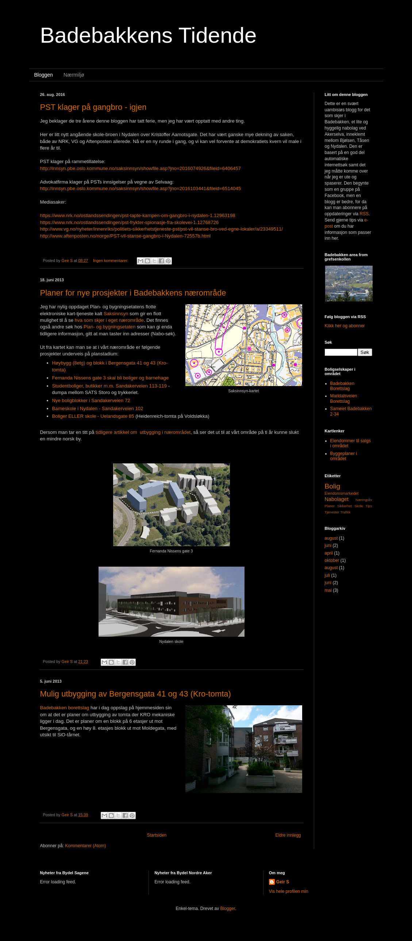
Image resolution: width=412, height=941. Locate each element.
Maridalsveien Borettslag (343, 398)
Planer (330, 506)
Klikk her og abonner (345, 325)
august (331, 538)
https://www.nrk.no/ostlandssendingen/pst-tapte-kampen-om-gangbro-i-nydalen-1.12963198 (137, 215)
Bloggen (43, 75)
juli (327, 575)
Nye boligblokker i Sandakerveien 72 (91, 400)
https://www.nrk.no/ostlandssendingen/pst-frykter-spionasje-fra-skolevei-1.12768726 (129, 222)
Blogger (227, 908)
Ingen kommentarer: (111, 260)
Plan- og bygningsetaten (109, 326)
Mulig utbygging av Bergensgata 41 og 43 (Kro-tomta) (135, 693)
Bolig (332, 486)
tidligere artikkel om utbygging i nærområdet (143, 432)
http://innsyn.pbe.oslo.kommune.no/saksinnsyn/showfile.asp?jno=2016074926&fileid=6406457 (140, 168)
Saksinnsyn (116, 313)
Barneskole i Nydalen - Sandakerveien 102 (97, 408)
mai (328, 590)
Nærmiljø (73, 75)
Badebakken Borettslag (342, 386)
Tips (369, 506)
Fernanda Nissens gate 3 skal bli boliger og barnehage (110, 378)
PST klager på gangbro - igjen (93, 107)
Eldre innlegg (288, 835)
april (329, 553)
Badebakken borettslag (64, 707)
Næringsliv (363, 500)
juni (328, 545)
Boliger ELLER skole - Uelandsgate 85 (93, 416)
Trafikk (345, 512)
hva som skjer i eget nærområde (109, 320)
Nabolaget (337, 499)
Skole (358, 506)
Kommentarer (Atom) (85, 845)
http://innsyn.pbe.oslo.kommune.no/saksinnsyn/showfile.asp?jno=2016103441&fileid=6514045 (140, 188)
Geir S (282, 881)
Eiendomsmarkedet (342, 493)
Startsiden (156, 835)
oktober (332, 560)
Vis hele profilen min (288, 891)
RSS (364, 213)
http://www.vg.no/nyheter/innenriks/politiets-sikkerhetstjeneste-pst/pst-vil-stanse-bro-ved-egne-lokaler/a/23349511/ (161, 229)
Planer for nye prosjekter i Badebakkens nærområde (133, 292)
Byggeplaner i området (343, 456)
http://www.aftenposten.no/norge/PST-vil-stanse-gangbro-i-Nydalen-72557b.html (125, 236)
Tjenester (332, 512)
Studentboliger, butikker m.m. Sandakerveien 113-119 (109, 386)
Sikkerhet (344, 506)
